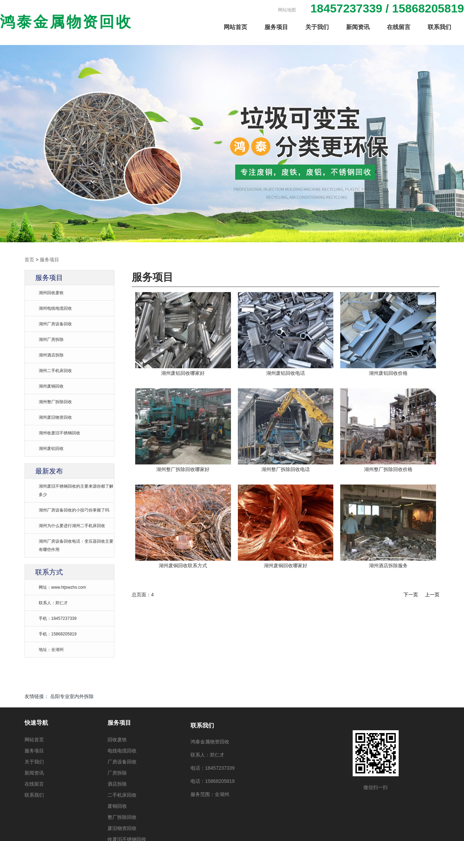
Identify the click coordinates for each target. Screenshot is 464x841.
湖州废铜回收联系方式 (183, 565)
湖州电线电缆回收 (55, 308)
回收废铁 (117, 739)
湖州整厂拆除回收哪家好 (183, 469)
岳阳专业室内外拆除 (72, 696)
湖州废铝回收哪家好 (183, 373)
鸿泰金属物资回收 (66, 22)
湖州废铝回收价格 (388, 373)
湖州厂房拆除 (51, 339)
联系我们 (439, 27)
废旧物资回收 (122, 828)
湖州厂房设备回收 (55, 324)
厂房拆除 (117, 773)
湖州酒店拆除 (51, 355)
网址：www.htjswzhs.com (62, 587)
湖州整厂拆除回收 (55, 401)
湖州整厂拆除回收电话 (285, 469)
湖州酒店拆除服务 (388, 565)
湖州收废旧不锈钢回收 (59, 433)
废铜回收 (117, 806)
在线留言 (398, 27)
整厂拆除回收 (122, 817)
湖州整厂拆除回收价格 (388, 469)
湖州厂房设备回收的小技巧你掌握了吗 (74, 510)
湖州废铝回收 (51, 448)
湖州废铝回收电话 (285, 373)
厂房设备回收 (122, 762)
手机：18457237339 (57, 618)
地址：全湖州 (51, 649)
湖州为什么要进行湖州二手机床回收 (72, 525)
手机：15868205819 (57, 634)
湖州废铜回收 (51, 386)
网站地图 (287, 9)
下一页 (410, 594)
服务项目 (276, 27)
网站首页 (235, 27)
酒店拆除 (117, 784)
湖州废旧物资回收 (55, 417)
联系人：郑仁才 (53, 602)
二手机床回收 (122, 795)
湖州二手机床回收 (55, 370)
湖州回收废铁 (51, 292)
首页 (29, 259)
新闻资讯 (358, 27)
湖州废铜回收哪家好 (285, 565)
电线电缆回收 (122, 750)
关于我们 (317, 27)
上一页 (432, 594)
